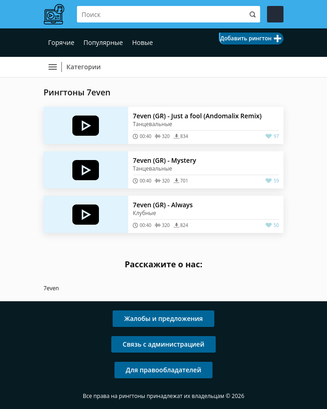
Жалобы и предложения (163, 318)
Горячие (61, 42)
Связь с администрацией (163, 344)
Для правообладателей (164, 369)
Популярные (103, 42)
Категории (83, 66)
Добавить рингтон (246, 38)
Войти (275, 14)
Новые (142, 42)
